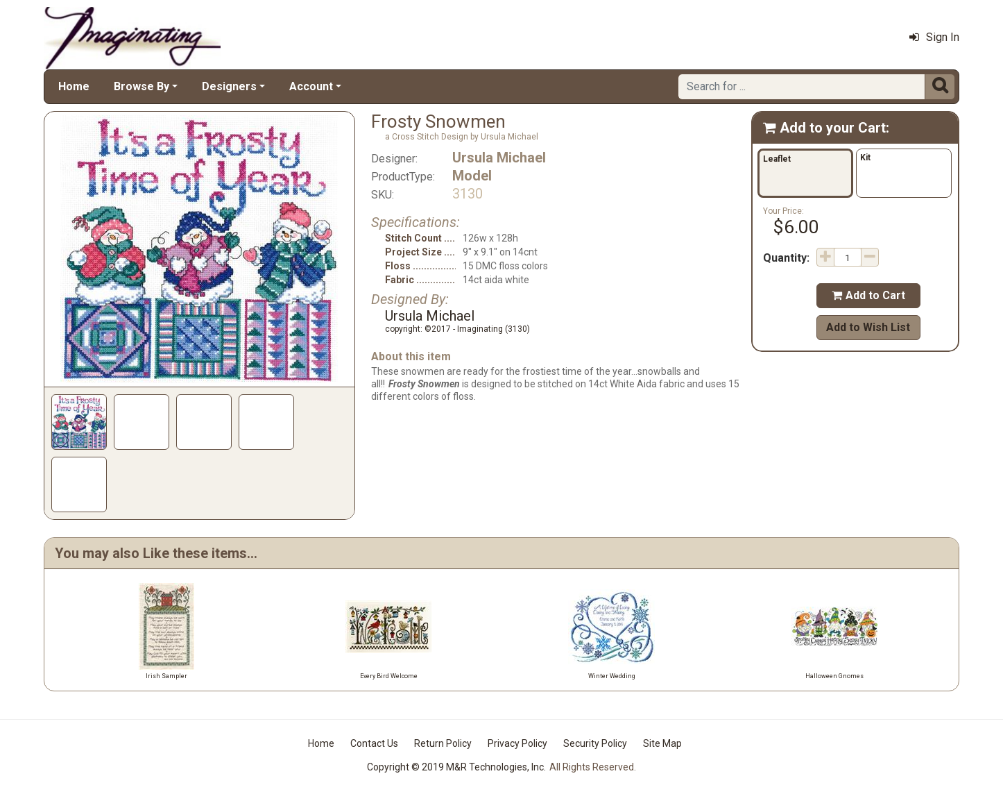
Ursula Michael (499, 157)
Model (472, 175)
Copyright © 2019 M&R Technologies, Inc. (456, 767)
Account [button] (311, 86)
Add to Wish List (868, 327)
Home (73, 86)
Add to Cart (868, 295)
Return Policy (443, 743)
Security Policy (595, 743)
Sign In (934, 37)
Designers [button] (229, 86)
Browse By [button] (141, 86)
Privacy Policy (517, 743)
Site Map (662, 743)
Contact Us (374, 743)
